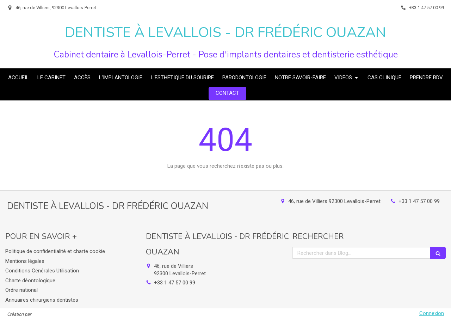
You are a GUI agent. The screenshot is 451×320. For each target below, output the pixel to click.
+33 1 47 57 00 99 (419, 201)
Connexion (431, 313)
